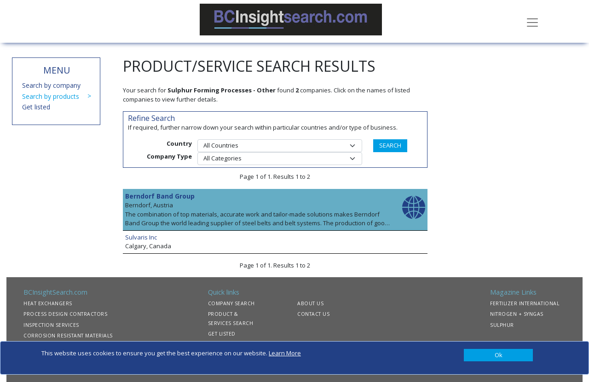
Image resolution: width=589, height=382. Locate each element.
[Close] (498, 355)
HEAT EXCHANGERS (47, 303)
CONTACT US (313, 314)
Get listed (36, 107)
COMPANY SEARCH (231, 303)
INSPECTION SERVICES (51, 325)
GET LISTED (222, 334)
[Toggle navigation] (532, 21)
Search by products (50, 96)
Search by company (51, 85)
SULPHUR (502, 325)
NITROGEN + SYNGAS (516, 314)
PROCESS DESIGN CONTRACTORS (65, 314)
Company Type (169, 156)
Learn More (285, 353)
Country (179, 143)
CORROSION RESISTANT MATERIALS (68, 335)
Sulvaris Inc (141, 237)
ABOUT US (310, 303)
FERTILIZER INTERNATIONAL (524, 303)
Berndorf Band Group (160, 196)
